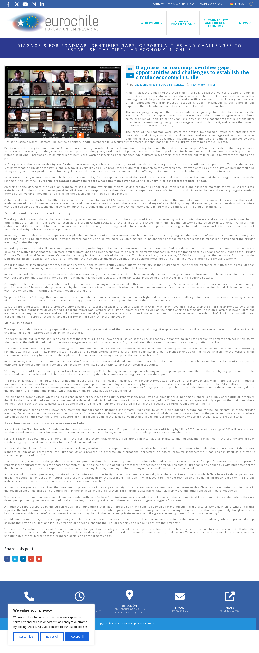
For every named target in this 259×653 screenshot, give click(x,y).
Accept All (77, 636)
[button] (252, 4)
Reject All (52, 636)
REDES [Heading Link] (229, 607)
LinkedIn (23, 559)
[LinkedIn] (42, 4)
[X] (17, 4)
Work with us (176, 4)
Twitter (15, 559)
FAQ (192, 4)
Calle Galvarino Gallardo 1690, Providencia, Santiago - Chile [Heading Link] (129, 610)
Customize (26, 636)
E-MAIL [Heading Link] (179, 607)
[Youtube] (25, 4)
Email (39, 559)
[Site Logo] (53, 23)
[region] (51, 624)
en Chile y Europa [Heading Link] (229, 610)
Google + (31, 559)
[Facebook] (8, 4)
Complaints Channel (212, 4)
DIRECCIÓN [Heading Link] (129, 606)
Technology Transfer (203, 84)
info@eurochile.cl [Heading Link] (180, 610)
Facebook (7, 559)
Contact (158, 4)
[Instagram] (34, 4)
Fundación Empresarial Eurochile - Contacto (159, 84)
